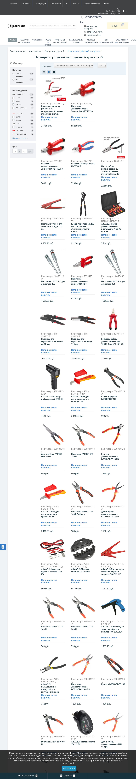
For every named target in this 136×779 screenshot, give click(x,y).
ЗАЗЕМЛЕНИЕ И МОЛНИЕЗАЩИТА (122, 41)
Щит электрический (106, 41)
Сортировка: (47, 66)
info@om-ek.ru (93, 35)
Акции (84, 3)
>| (106, 681)
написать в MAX (94, 31)
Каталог (12, 40)
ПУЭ (42, 3)
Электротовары (17, 51)
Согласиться (69, 768)
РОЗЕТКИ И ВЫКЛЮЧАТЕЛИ (24, 41)
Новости (95, 3)
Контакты (108, 3)
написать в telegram (90, 27)
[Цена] (15, 151)
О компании (30, 3)
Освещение (37, 40)
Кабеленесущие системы (76, 41)
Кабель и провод (47, 42)
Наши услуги (15, 3)
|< (60, 681)
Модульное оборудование (60, 41)
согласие (55, 758)
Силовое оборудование (91, 41)
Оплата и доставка (69, 3)
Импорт (52, 3)
